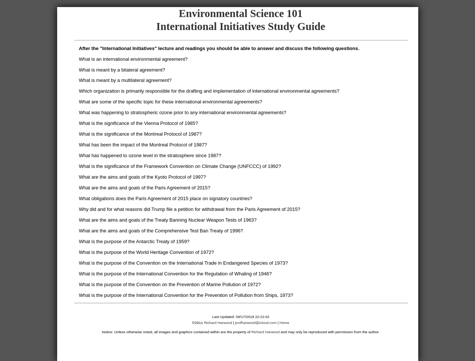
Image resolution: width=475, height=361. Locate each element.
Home (284, 323)
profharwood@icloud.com (256, 323)
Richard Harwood (218, 323)
